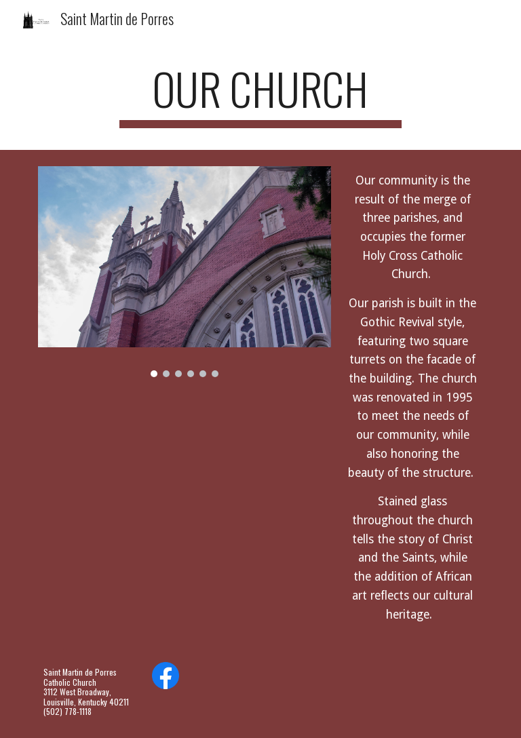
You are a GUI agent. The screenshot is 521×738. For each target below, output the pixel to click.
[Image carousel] (184, 271)
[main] (260, 95)
